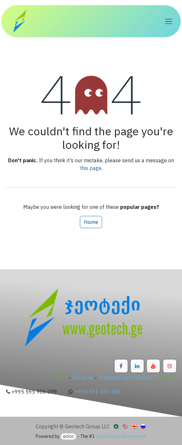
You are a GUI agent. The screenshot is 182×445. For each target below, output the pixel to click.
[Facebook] (121, 366)
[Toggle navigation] (169, 21)
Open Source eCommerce (121, 436)
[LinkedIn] (137, 366)
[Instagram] (169, 366)
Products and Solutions (126, 377)
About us (82, 377)
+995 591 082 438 (97, 391)
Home (91, 222)
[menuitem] (116, 426)
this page (90, 168)
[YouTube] (153, 366)
